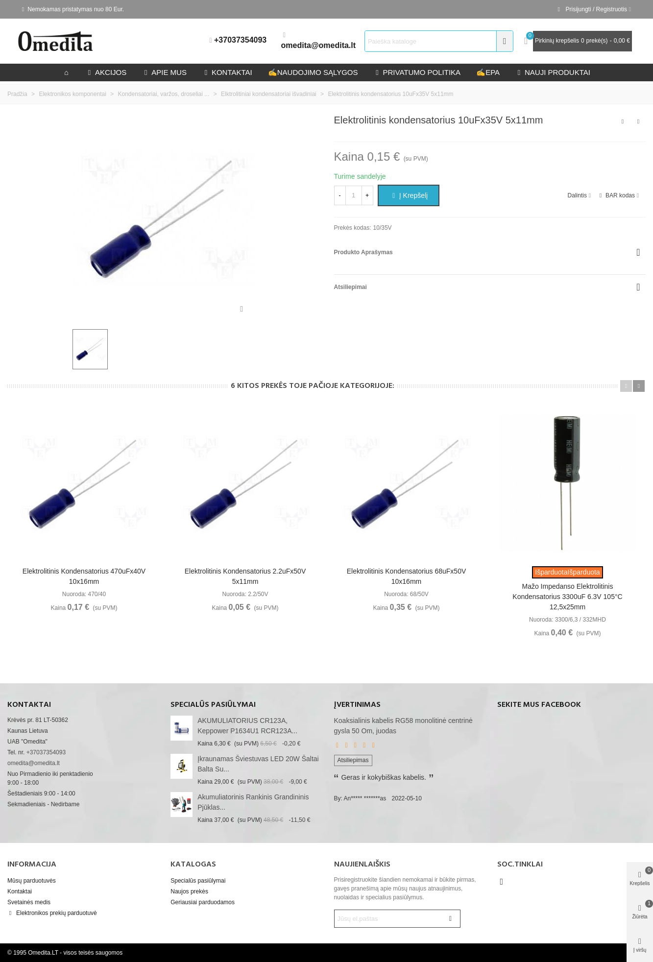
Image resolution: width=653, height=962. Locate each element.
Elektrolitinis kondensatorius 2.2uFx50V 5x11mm (245, 576)
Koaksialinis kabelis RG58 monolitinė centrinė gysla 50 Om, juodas (403, 726)
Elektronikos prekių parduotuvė (52, 913)
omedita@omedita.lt (318, 45)
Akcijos (106, 72)
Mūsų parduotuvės (31, 880)
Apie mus (164, 72)
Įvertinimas (357, 705)
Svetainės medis (28, 902)
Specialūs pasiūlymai (213, 705)
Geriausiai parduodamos (202, 902)
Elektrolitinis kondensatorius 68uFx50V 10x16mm (406, 576)
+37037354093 (240, 40)
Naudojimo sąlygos (313, 72)
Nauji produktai (552, 72)
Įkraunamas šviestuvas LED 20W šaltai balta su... (257, 764)
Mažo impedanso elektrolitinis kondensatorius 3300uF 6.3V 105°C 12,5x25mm (567, 596)
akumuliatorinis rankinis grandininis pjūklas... (253, 802)
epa (488, 72)
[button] (626, 386)
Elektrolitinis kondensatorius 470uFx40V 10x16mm (84, 576)
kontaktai (227, 72)
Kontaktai (19, 891)
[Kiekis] (353, 195)
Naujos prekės (189, 891)
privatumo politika (416, 72)
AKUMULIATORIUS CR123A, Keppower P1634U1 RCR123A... (247, 726)
